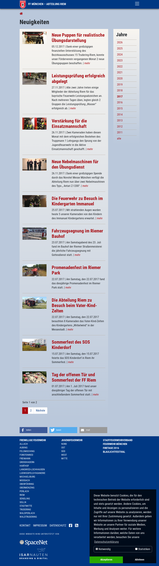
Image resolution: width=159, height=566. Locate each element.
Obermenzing (27, 487)
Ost (63, 447)
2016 (120, 102)
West (64, 454)
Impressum (40, 525)
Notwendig (103, 549)
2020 (120, 78)
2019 (120, 84)
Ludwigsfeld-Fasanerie (32, 473)
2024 (120, 54)
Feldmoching (27, 451)
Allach (24, 443)
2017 (120, 96)
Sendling (25, 498)
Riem (22, 494)
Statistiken (142, 549)
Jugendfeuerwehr (71, 440)
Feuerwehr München (115, 444)
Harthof (24, 465)
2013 (120, 120)
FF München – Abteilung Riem (43, 4)
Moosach (25, 480)
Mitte (64, 458)
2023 (120, 60)
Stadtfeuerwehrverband (117, 440)
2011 (120, 132)
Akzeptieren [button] (106, 559)
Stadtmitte (26, 505)
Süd (63, 451)
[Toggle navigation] (137, 3)
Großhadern (27, 462)
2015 (120, 108)
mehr (87, 63)
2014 (120, 114)
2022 (120, 66)
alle (119, 138)
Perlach (24, 491)
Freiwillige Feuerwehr (33, 440)
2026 (120, 42)
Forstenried (26, 454)
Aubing (23, 447)
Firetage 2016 (111, 448)
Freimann (25, 458)
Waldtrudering (28, 516)
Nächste (40, 410)
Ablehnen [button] (139, 559)
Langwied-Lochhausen (32, 469)
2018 (120, 90)
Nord (64, 443)
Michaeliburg (27, 476)
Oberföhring (27, 484)
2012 (120, 126)
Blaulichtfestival (114, 451)
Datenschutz (58, 525)
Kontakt (25, 525)
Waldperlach (27, 513)
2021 (120, 72)
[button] (33, 430)
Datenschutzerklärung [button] (106, 541)
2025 (120, 48)
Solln (23, 502)
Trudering (25, 509)
